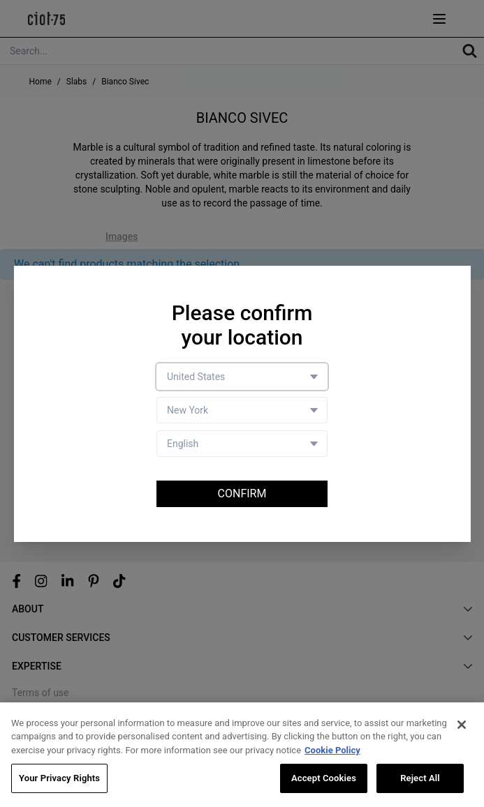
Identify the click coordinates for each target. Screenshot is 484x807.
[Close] (461, 725)
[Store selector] (242, 410)
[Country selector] (242, 376)
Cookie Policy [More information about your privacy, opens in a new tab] (332, 751)
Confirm (242, 493)
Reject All (420, 779)
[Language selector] (242, 443)
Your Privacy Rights (59, 779)
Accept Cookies (323, 779)
